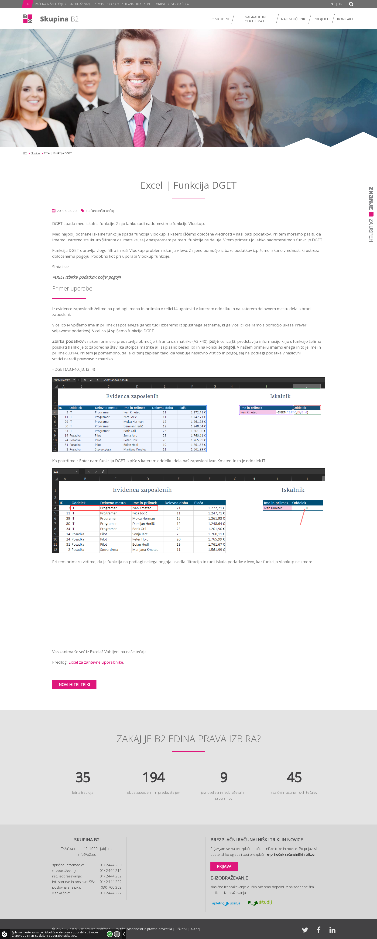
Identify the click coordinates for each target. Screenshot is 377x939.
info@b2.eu (87, 854)
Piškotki (181, 929)
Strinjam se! (110, 934)
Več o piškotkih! (117, 934)
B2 (25, 153)
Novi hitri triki (74, 684)
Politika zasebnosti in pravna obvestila (143, 929)
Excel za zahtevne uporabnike (96, 662)
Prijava (224, 866)
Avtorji (195, 929)
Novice (35, 153)
